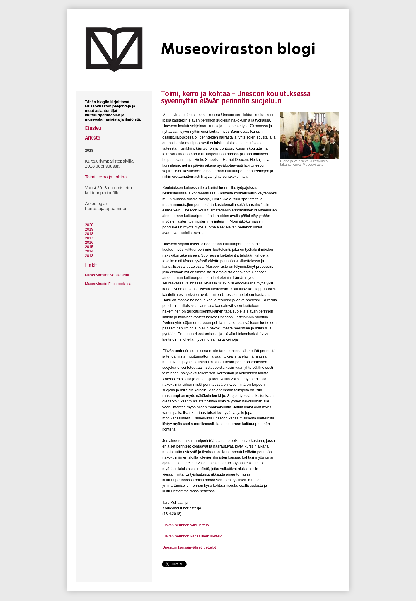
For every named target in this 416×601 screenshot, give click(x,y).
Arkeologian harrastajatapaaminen (106, 206)
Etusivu (93, 128)
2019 (89, 229)
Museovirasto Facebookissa (108, 283)
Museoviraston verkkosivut (107, 275)
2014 (89, 251)
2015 (89, 247)
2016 (89, 242)
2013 (89, 255)
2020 (89, 225)
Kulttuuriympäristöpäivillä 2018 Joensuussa (109, 163)
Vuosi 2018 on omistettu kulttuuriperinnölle (108, 190)
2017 (89, 238)
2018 (89, 150)
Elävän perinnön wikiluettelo (185, 525)
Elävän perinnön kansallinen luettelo (192, 536)
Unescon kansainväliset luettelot (189, 547)
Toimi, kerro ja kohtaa (106, 176)
